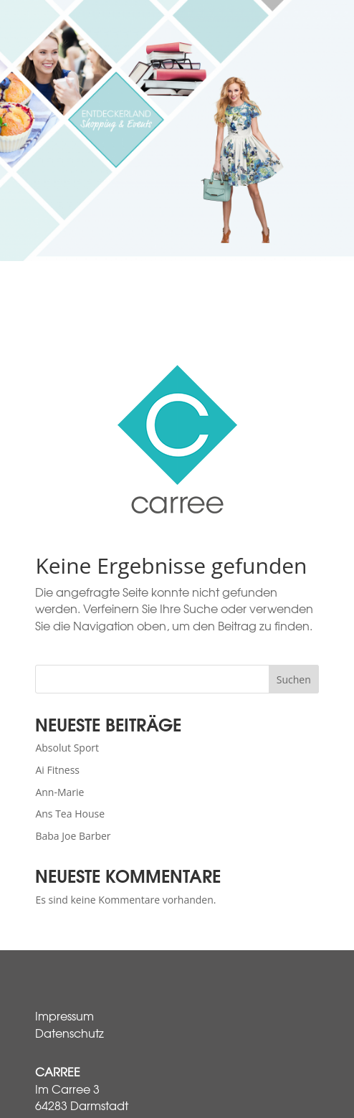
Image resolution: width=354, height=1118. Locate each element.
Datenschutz (69, 1032)
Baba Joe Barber (72, 836)
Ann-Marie (59, 792)
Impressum (64, 1015)
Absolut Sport (67, 747)
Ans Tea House (70, 813)
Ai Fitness (57, 770)
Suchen (294, 679)
